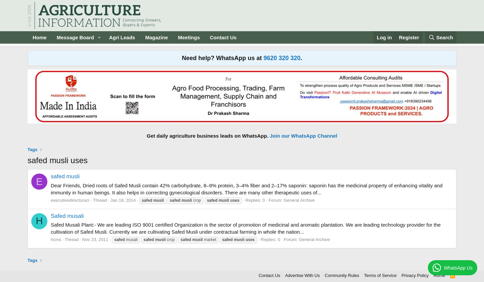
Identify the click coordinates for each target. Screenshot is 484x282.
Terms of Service (380, 275)
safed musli (65, 176)
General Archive (299, 200)
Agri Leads (122, 37)
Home (40, 37)
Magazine (156, 37)
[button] (99, 37)
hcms (56, 239)
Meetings (189, 37)
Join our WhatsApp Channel (303, 136)
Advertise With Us (302, 275)
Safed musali (67, 216)
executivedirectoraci (70, 200)
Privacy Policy (415, 275)
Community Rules (342, 275)
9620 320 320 (282, 58)
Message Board (75, 37)
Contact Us (223, 37)
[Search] (441, 37)
